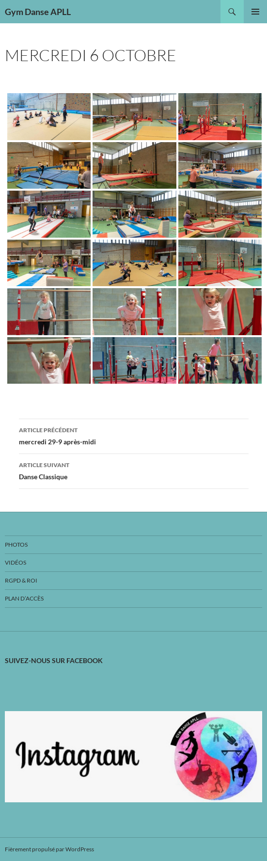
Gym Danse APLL (38, 11)
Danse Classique (134, 470)
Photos (16, 544)
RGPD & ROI (21, 580)
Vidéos (15, 562)
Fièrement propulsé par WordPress (49, 849)
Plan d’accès (24, 598)
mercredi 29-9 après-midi (134, 435)
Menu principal (255, 11)
